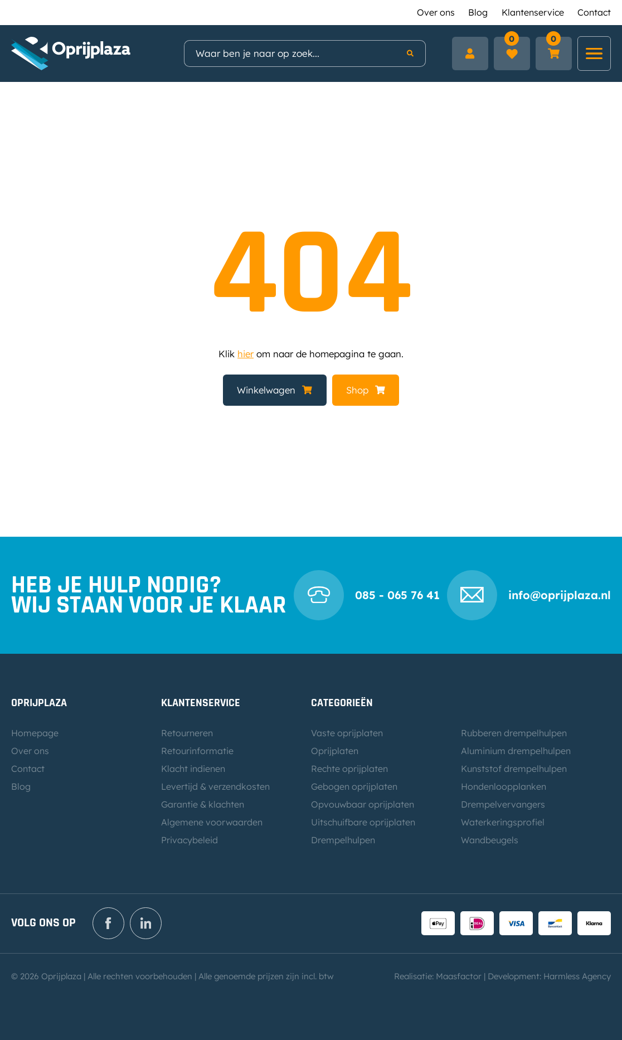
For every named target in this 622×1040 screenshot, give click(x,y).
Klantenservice (533, 12)
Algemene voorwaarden (212, 822)
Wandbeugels (489, 839)
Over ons (436, 12)
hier (245, 353)
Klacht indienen (193, 768)
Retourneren (187, 732)
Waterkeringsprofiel (503, 822)
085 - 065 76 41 (397, 595)
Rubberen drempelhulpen (514, 732)
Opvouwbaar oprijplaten (362, 804)
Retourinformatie (197, 750)
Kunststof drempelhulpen (514, 768)
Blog (478, 12)
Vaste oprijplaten (347, 732)
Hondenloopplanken (503, 786)
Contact (594, 12)
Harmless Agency (577, 976)
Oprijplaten (334, 750)
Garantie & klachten (202, 804)
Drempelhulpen (343, 839)
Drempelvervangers (503, 804)
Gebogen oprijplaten (354, 786)
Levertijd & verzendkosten (215, 786)
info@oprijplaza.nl (559, 595)
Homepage (35, 732)
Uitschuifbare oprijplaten (363, 822)
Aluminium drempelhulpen (516, 750)
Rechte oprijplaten (349, 768)
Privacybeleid (189, 839)
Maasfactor (459, 976)
